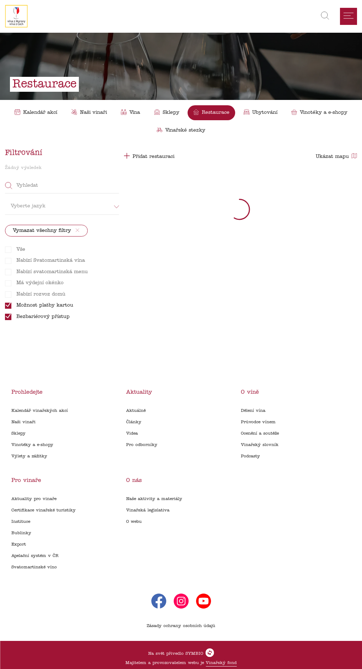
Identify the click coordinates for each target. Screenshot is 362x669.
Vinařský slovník (260, 445)
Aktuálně (136, 411)
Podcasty (250, 456)
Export (18, 544)
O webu (134, 522)
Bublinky (21, 533)
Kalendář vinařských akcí (39, 411)
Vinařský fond (221, 663)
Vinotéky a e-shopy (32, 445)
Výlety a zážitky (29, 456)
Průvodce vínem (258, 422)
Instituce (20, 522)
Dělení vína (253, 411)
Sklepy (18, 433)
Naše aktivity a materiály (154, 499)
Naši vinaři (23, 422)
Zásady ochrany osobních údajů (181, 626)
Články (133, 422)
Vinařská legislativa (147, 510)
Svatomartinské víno (34, 567)
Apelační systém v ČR (35, 556)
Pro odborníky (141, 445)
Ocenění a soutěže (260, 433)
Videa (132, 433)
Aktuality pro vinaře (33, 499)
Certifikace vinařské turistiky (43, 510)
